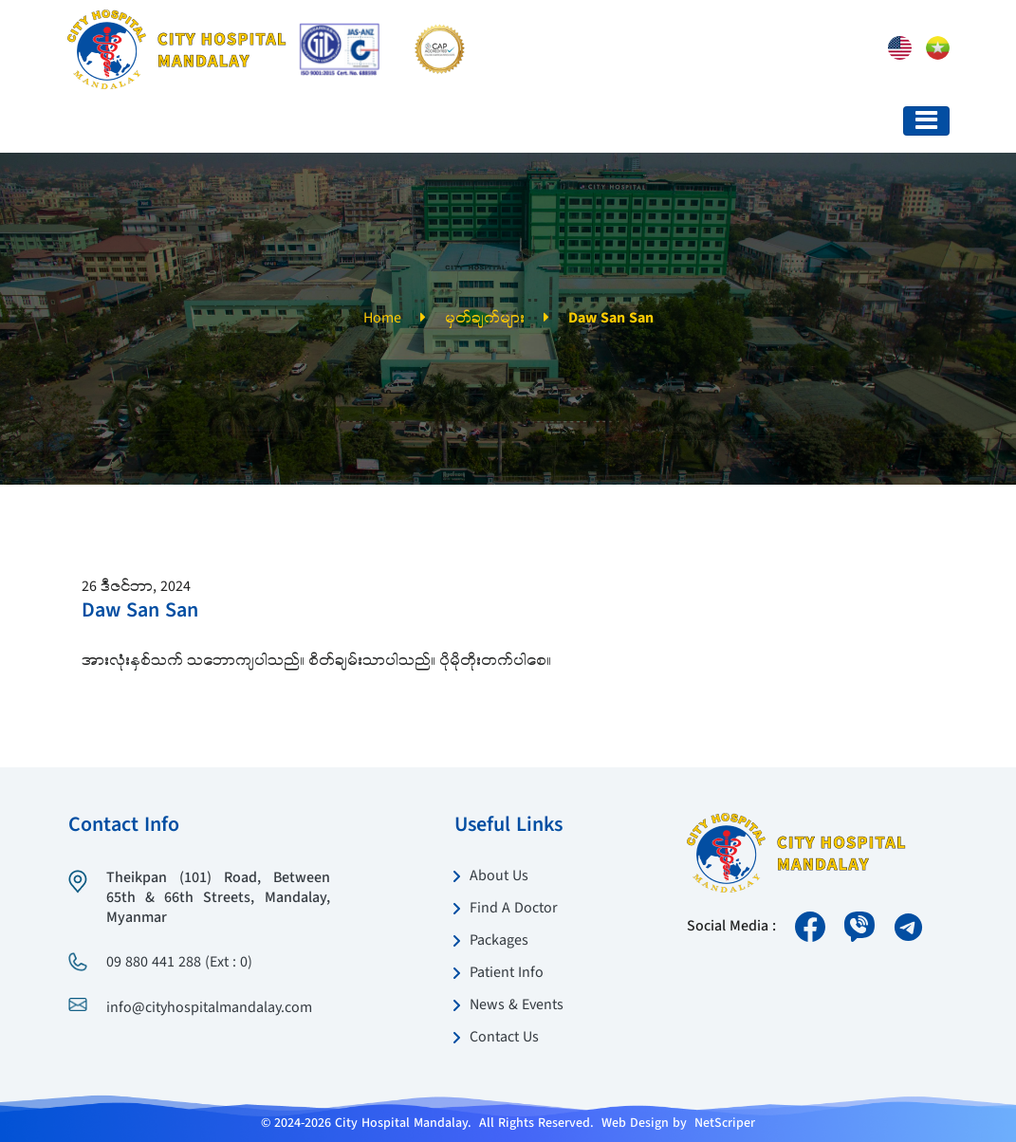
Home (382, 318)
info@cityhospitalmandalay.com (209, 1008)
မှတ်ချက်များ (485, 318)
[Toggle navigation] (926, 121)
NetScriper (724, 1123)
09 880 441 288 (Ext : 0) (179, 962)
